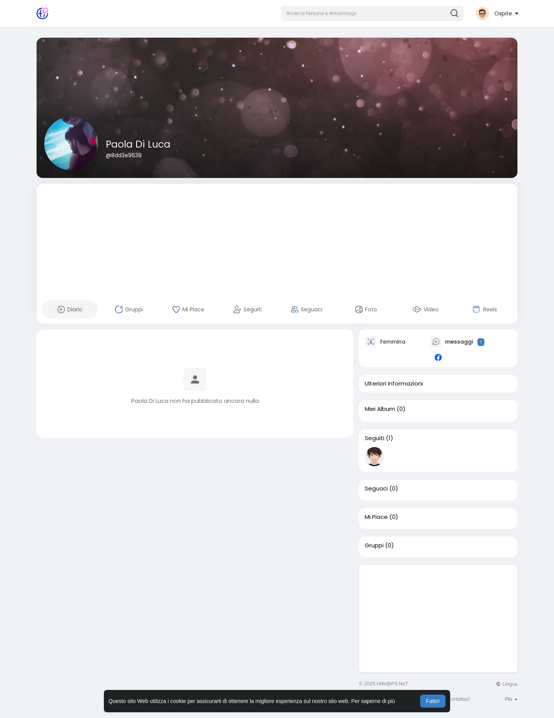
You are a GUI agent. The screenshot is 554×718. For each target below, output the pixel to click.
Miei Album (380, 409)
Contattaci (458, 698)
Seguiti (374, 438)
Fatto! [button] (433, 701)
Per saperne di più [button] (373, 701)
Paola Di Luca (138, 144)
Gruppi (374, 545)
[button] (372, 13)
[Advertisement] (277, 237)
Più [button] (511, 699)
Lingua (506, 683)
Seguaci (376, 488)
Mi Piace (376, 517)
